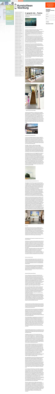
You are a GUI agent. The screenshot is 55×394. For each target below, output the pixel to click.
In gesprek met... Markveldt (18, 46)
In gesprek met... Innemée (18, 26)
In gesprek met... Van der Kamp (18, 33)
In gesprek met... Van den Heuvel (19, 20)
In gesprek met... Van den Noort (18, 50)
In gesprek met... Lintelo (18, 43)
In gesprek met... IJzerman (18, 29)
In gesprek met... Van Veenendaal (19, 71)
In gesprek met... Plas (17, 51)
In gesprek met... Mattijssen (18, 47)
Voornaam (47, 14)
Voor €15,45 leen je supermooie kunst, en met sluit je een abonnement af (50, 5)
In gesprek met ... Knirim (18, 37)
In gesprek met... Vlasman (18, 27)
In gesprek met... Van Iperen (18, 30)
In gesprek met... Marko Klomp (18, 36)
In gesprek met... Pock (17, 53)
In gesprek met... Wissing (18, 74)
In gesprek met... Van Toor (18, 70)
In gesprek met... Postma (18, 54)
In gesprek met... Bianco (18, 16)
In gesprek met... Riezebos (18, 57)
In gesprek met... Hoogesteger (18, 23)
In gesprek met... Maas (17, 44)
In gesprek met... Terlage (18, 68)
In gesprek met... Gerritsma (18, 19)
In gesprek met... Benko (18, 13)
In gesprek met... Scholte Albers (18, 61)
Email (46, 18)
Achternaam (47, 16)
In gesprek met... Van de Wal (18, 12)
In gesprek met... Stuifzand (18, 67)
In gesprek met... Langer (18, 40)
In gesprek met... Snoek (18, 64)
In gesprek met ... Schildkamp (18, 60)
